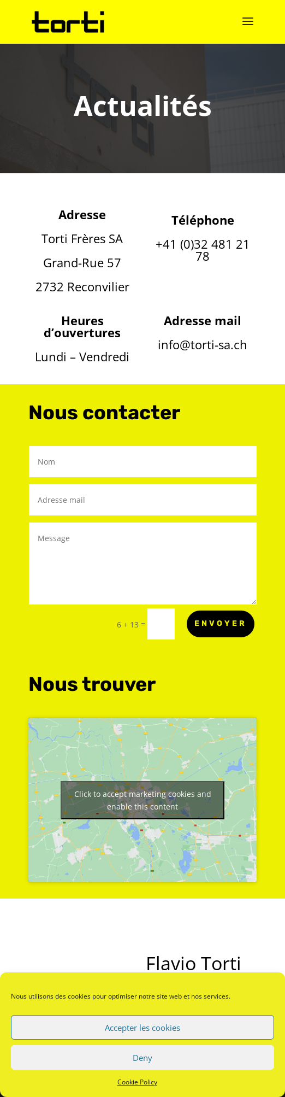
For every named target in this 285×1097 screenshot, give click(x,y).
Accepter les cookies (142, 1027)
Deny (142, 1057)
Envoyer (220, 623)
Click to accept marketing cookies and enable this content (142, 800)
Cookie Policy (137, 1082)
